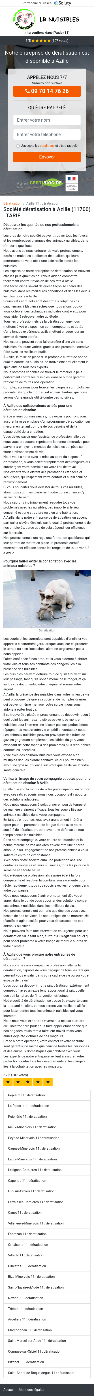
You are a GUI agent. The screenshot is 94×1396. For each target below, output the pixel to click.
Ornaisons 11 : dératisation (28, 1245)
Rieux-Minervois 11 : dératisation (32, 1127)
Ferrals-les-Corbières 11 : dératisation (36, 1202)
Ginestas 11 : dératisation (27, 1266)
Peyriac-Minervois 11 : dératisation (33, 1138)
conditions (47, 145)
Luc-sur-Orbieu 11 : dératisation (31, 1191)
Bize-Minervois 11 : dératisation (31, 1277)
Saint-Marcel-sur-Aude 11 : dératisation (37, 1341)
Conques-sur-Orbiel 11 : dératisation (34, 1351)
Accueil (8, 1390)
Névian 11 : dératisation (25, 1298)
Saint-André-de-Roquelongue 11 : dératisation (41, 1373)
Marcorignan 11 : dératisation (30, 1330)
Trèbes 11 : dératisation (25, 1309)
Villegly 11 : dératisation (25, 1255)
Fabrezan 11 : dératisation (27, 1234)
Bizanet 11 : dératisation (26, 1362)
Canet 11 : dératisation (25, 1213)
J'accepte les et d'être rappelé (49, 145)
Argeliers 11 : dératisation (27, 1319)
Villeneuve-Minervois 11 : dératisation (36, 1223)
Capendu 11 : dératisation (27, 1181)
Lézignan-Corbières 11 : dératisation (35, 1170)
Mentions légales (31, 1390)
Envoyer (47, 157)
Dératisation (12, 203)
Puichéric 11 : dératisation (27, 1117)
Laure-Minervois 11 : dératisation (32, 1159)
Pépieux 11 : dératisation (26, 1095)
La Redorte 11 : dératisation (28, 1106)
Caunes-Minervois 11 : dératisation (34, 1148)
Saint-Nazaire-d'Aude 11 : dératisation (36, 1287)
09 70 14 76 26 (47, 91)
